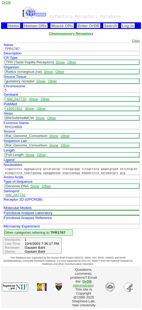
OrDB (6, 2)
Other (71, 62)
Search (110, 25)
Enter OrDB (88, 25)
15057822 (14, 108)
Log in (128, 25)
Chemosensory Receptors (71, 33)
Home (13, 25)
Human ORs (35, 25)
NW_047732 (17, 99)
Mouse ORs (62, 25)
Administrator (83, 283)
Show (60, 62)
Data (136, 41)
